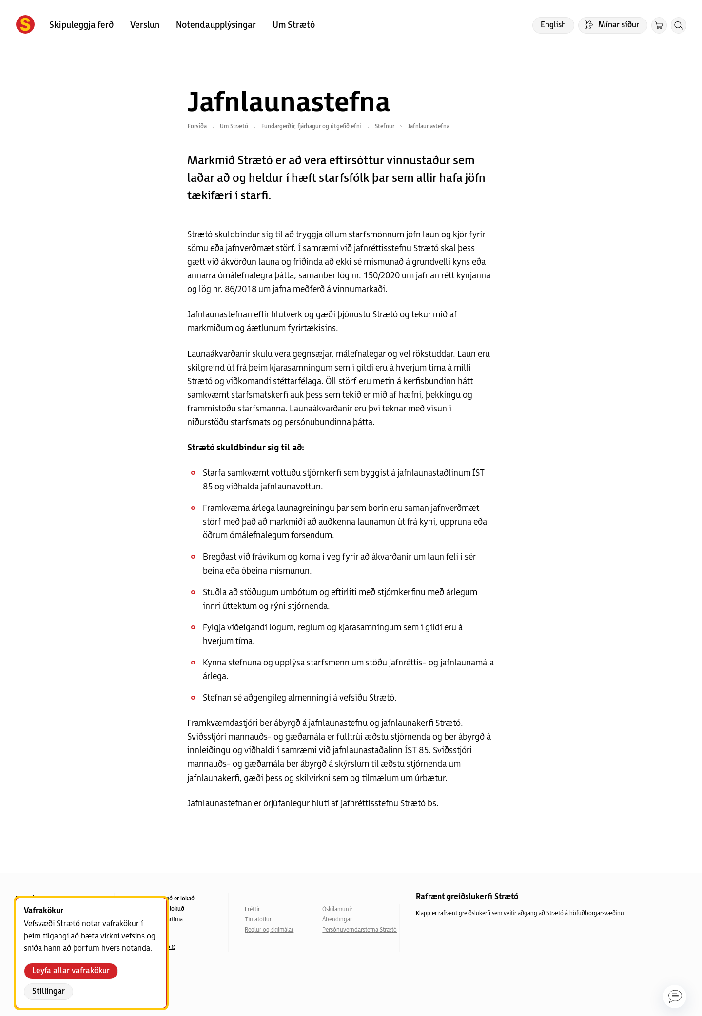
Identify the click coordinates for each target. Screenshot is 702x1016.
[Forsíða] (25, 25)
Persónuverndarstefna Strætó (359, 930)
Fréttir (252, 909)
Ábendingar (337, 919)
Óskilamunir (337, 909)
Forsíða (197, 126)
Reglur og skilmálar (269, 930)
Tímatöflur (258, 919)
